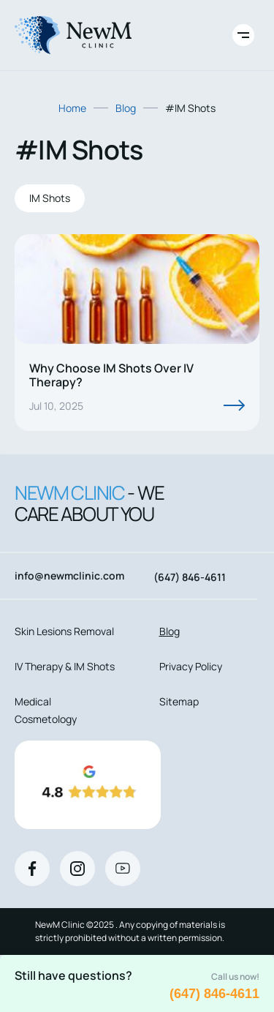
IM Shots (49, 198)
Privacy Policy (190, 666)
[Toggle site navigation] (243, 35)
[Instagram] (77, 868)
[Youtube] (122, 868)
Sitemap (179, 701)
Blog (125, 108)
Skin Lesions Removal (64, 631)
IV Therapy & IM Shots (65, 666)
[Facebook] (32, 868)
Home (72, 108)
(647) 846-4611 (214, 993)
